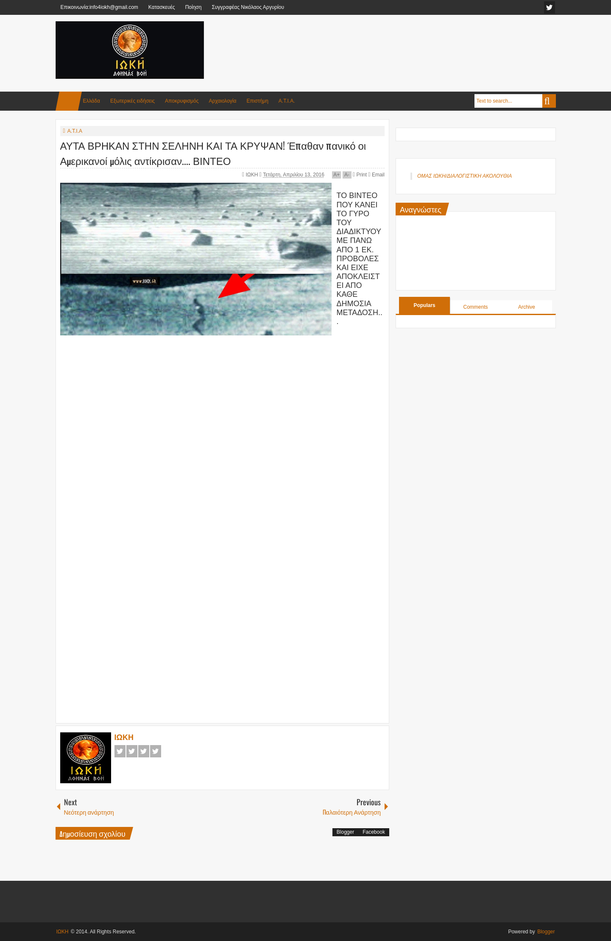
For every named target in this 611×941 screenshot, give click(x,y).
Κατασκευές (161, 7)
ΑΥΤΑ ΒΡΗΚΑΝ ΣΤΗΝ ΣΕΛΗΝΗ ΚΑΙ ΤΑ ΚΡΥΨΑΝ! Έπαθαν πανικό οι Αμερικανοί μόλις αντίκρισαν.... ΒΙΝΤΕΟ (213, 152)
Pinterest (155, 751)
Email (376, 175)
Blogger (345, 832)
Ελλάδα (91, 101)
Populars (424, 305)
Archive (526, 307)
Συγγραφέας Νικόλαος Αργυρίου (248, 7)
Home (68, 101)
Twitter (131, 751)
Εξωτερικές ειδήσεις (132, 101)
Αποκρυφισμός (181, 101)
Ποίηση (193, 7)
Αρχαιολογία (223, 101)
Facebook (120, 751)
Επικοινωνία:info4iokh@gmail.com (99, 7)
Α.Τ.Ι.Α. (287, 101)
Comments (475, 307)
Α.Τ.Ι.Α (74, 131)
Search (549, 101)
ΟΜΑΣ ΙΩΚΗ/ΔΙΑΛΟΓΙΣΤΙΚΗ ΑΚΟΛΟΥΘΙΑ (464, 176)
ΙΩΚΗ (252, 175)
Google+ (143, 751)
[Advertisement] (401, 42)
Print (360, 175)
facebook (549, 7)
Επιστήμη (257, 101)
